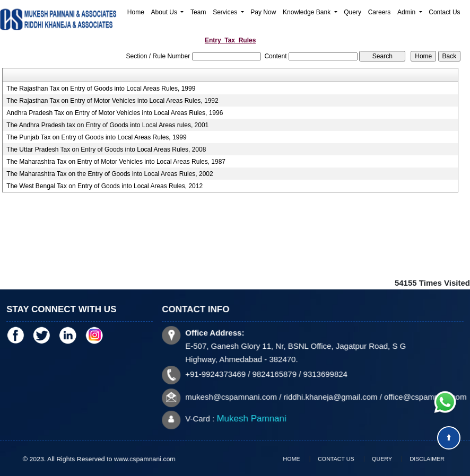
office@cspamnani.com (423, 396)
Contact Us (444, 12)
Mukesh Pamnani (252, 418)
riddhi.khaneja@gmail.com (330, 396)
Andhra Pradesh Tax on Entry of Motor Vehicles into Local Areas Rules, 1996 (114, 113)
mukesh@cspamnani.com (232, 396)
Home (135, 12)
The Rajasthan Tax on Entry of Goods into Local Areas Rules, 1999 (100, 88)
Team (198, 12)
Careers (379, 12)
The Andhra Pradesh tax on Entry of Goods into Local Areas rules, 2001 (107, 125)
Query (352, 12)
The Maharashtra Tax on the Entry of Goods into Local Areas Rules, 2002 (109, 174)
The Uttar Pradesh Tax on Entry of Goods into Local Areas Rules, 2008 (106, 149)
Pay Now (263, 12)
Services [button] (226, 12)
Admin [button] (407, 12)
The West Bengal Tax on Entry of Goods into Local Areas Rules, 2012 (104, 186)
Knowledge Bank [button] (307, 12)
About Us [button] (165, 12)
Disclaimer (413, 459)
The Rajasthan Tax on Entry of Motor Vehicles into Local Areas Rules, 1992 (112, 100)
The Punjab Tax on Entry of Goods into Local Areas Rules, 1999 (96, 137)
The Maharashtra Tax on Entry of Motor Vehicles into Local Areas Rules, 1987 (115, 161)
